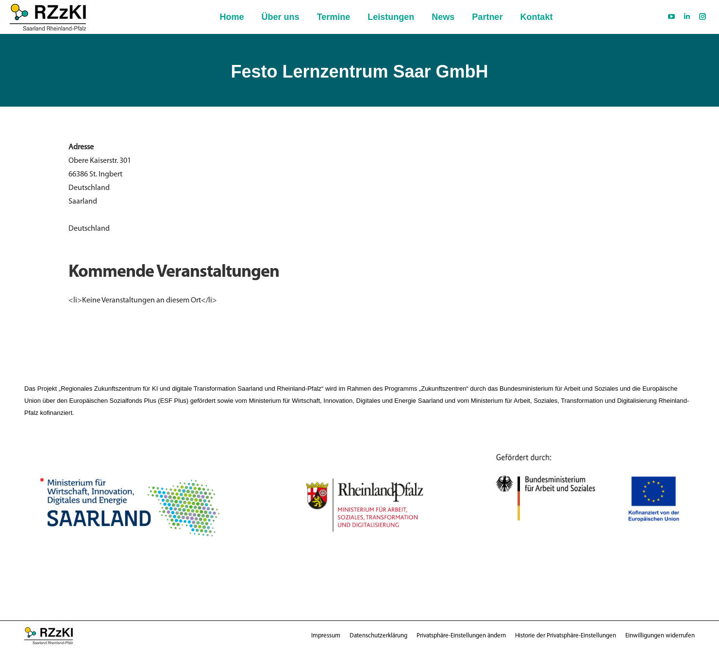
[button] (461, 635)
